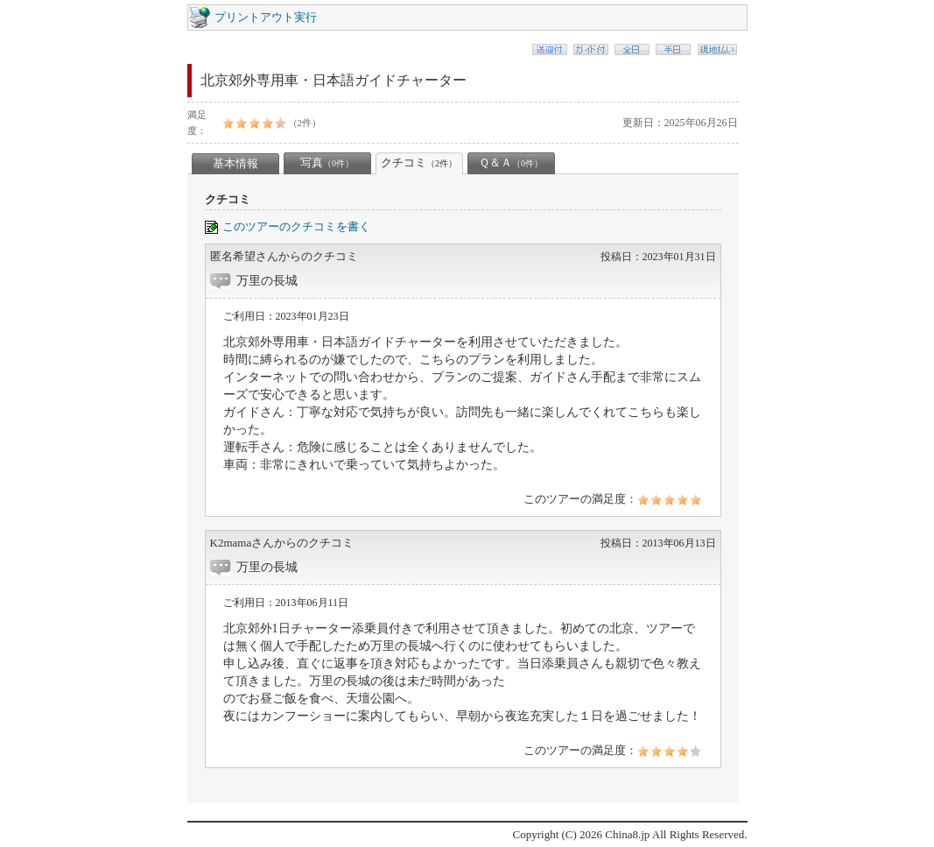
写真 (327, 162)
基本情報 (235, 163)
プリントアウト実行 (265, 17)
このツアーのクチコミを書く (296, 226)
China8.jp (627, 834)
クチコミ (419, 162)
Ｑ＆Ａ (511, 162)
